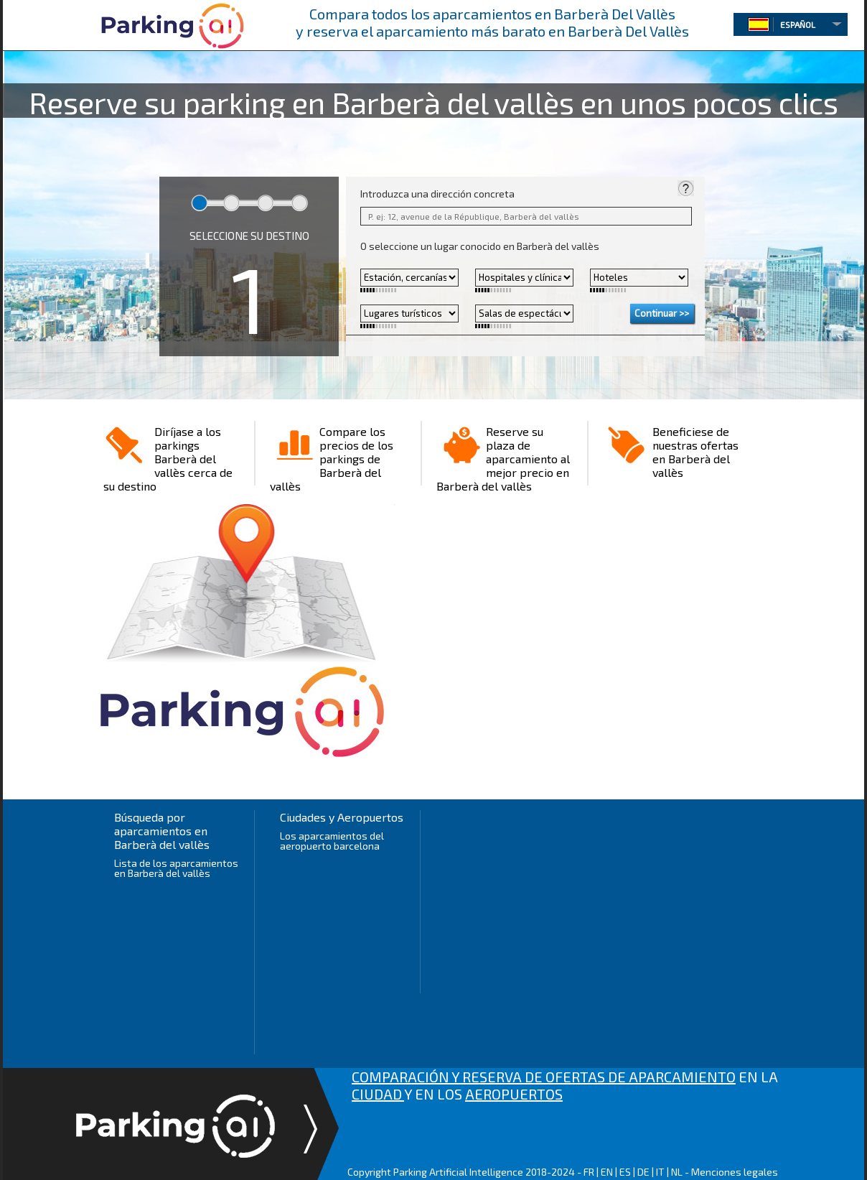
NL (677, 1172)
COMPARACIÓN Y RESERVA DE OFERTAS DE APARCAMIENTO (544, 1076)
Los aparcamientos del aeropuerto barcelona (332, 841)
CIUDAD (378, 1093)
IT (660, 1172)
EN (607, 1172)
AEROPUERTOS (514, 1093)
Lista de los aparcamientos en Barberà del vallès (176, 868)
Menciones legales (734, 1172)
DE (643, 1172)
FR (589, 1172)
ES (625, 1172)
